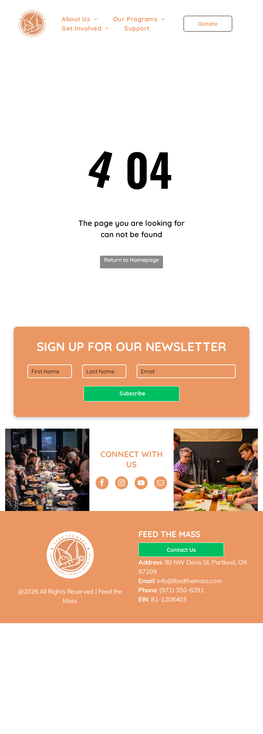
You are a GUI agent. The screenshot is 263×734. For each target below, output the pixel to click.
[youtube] (141, 483)
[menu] (248, 26)
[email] (160, 483)
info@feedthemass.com (189, 581)
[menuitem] (79, 19)
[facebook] (102, 483)
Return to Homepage (131, 259)
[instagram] (121, 483)
